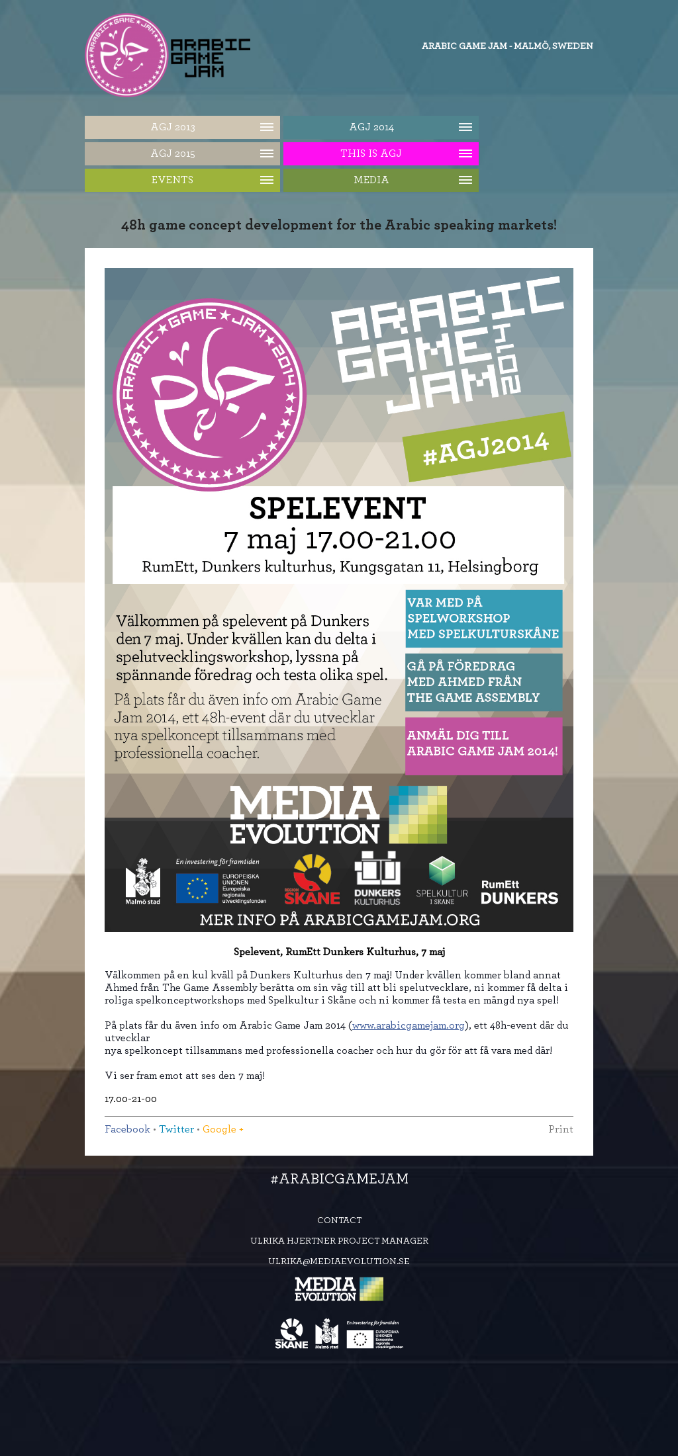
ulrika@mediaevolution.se (339, 1261)
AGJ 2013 (172, 127)
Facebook (127, 1129)
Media (371, 180)
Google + (223, 1129)
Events (172, 180)
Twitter (176, 1129)
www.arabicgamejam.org (408, 1025)
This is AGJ (371, 153)
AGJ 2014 (371, 127)
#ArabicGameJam (339, 1179)
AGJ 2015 (172, 153)
